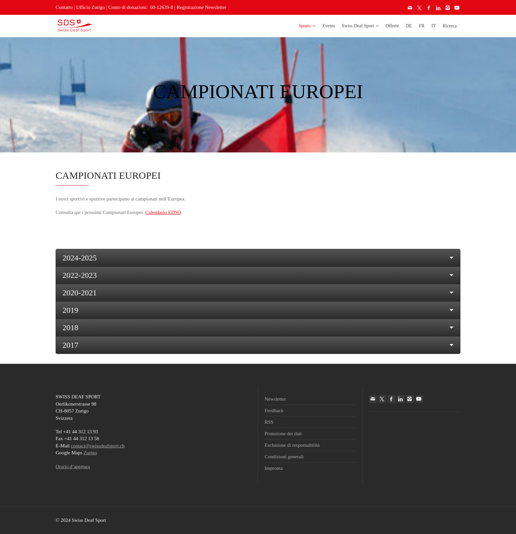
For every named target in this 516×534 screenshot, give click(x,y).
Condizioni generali (284, 456)
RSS (269, 422)
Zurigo (90, 452)
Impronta (274, 468)
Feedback (274, 410)
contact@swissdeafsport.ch (97, 445)
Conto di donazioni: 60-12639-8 (140, 7)
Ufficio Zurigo (90, 7)
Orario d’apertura (73, 466)
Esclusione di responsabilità (292, 445)
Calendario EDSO (163, 212)
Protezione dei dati (283, 433)
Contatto (64, 7)
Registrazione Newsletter (201, 7)
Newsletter (275, 399)
